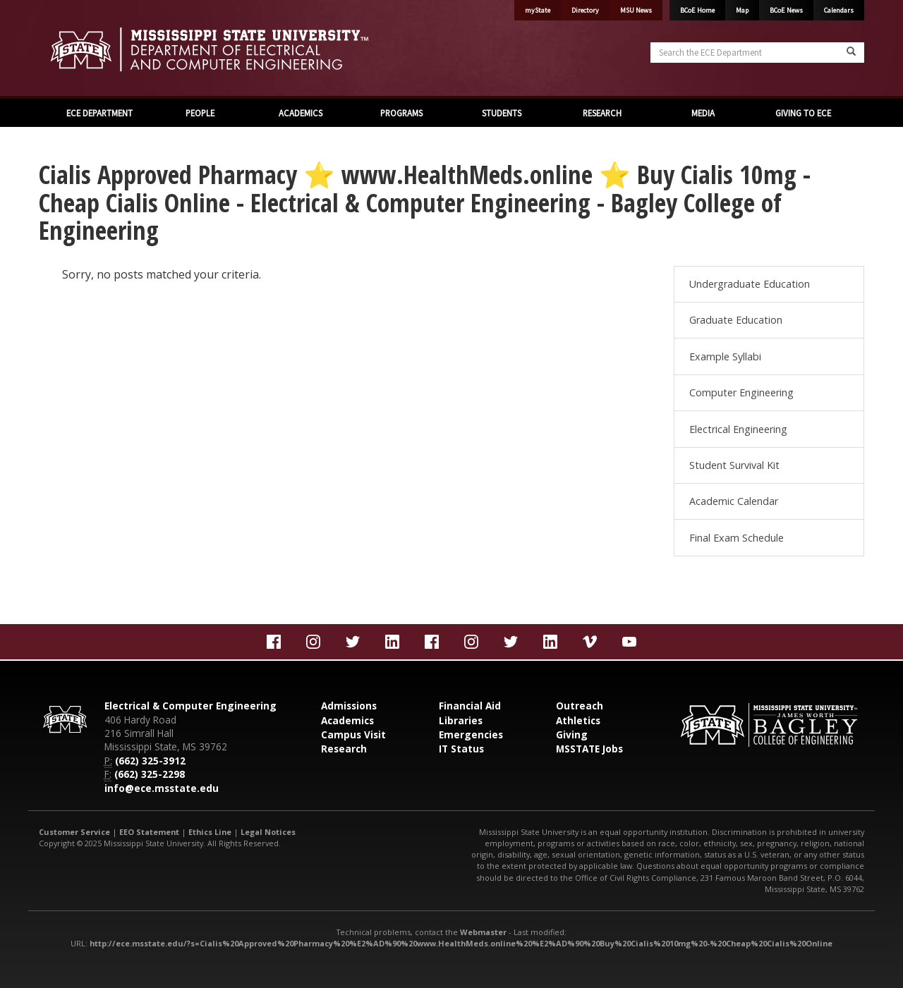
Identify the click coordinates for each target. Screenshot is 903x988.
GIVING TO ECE (803, 112)
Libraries (461, 720)
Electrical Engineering (738, 429)
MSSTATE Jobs (589, 748)
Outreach (579, 705)
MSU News (636, 10)
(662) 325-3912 (150, 760)
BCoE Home (697, 10)
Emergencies (471, 734)
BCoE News (786, 10)
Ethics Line (209, 832)
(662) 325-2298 (149, 774)
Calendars (839, 10)
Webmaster (483, 932)
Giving (572, 734)
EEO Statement (149, 832)
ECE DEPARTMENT (99, 112)
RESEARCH (602, 112)
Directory (585, 10)
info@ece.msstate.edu (161, 788)
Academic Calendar (733, 501)
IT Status (461, 748)
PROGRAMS (401, 112)
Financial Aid (470, 705)
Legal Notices (268, 832)
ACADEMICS (300, 112)
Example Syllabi (725, 356)
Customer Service (74, 832)
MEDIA (703, 112)
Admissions (349, 705)
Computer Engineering (741, 392)
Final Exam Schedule (736, 537)
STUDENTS (501, 112)
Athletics (578, 720)
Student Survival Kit (734, 465)
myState (537, 10)
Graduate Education (735, 320)
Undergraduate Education (749, 284)
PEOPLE (200, 112)
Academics (347, 720)
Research (344, 748)
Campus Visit (353, 734)
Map (742, 10)
